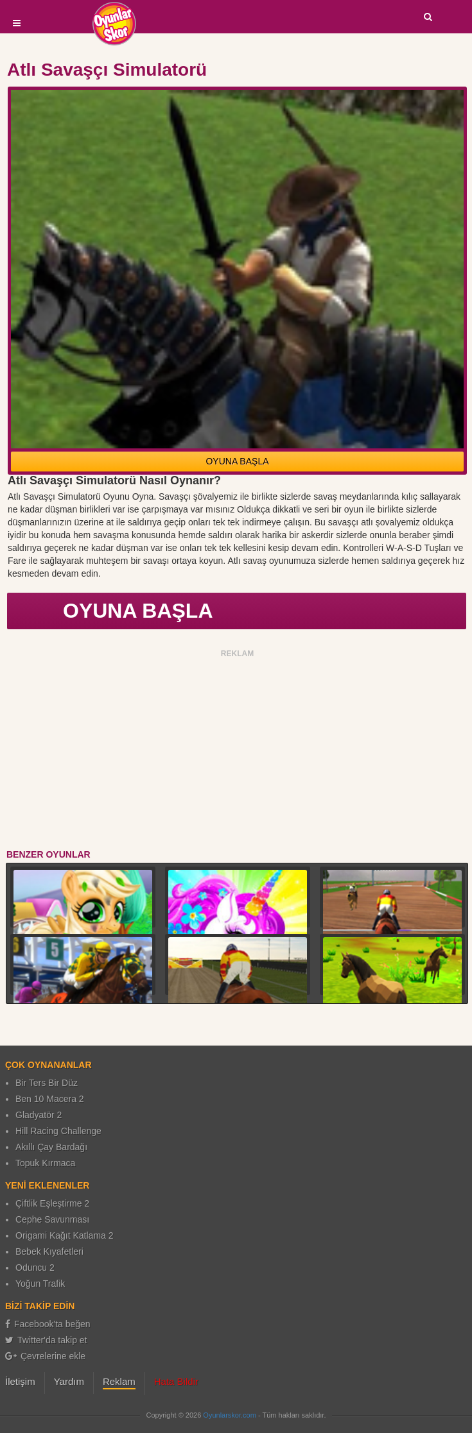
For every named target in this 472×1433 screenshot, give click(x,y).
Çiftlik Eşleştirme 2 (52, 1203)
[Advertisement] (237, 752)
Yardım (69, 1381)
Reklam (119, 1381)
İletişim (20, 1381)
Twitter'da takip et (46, 1340)
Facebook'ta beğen (48, 1324)
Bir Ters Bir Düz (46, 1083)
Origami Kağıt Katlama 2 (64, 1235)
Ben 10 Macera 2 (49, 1099)
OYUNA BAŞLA (236, 461)
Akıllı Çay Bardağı (51, 1147)
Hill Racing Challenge (58, 1131)
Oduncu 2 (35, 1267)
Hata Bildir (176, 1381)
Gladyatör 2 (38, 1115)
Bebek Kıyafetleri (49, 1251)
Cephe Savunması (52, 1219)
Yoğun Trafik (40, 1283)
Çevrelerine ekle (45, 1356)
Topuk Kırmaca (45, 1163)
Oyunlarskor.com (229, 1415)
